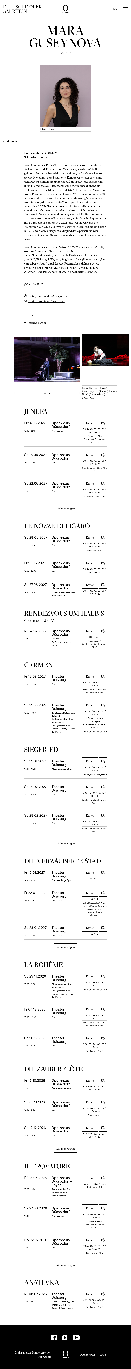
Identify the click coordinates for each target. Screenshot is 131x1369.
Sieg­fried (41, 749)
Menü (125, 9)
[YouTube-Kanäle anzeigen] (76, 1337)
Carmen (38, 665)
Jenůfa (36, 411)
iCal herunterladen (103, 423)
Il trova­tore (47, 1166)
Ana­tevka (41, 1282)
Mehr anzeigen (65, 508)
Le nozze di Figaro (57, 526)
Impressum (44, 1357)
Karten (90, 423)
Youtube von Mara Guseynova (46, 301)
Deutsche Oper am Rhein (22, 9)
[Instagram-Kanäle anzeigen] (64, 1337)
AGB (103, 1354)
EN (115, 9)
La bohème (43, 964)
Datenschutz (87, 1354)
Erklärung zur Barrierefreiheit (32, 1352)
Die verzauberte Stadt (64, 861)
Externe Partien (37, 323)
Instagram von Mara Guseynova (47, 296)
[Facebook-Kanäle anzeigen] (54, 1337)
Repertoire (34, 315)
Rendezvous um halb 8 (64, 613)
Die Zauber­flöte (53, 1069)
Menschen (12, 141)
